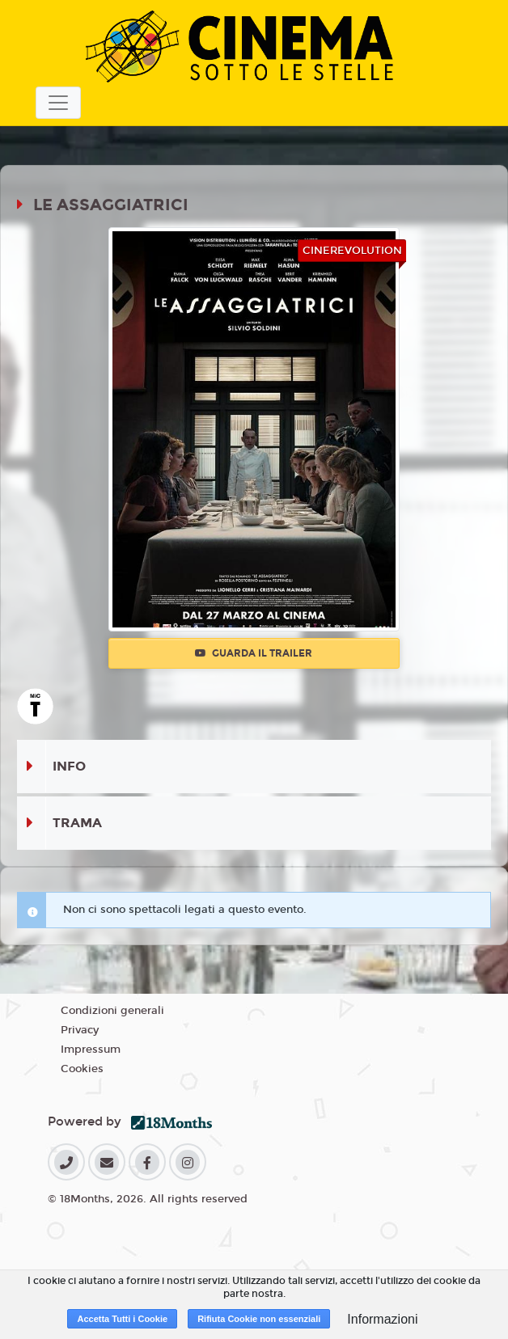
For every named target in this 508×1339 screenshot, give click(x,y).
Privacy (80, 1030)
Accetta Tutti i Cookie (122, 1319)
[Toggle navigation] (58, 103)
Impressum (91, 1049)
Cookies (82, 1068)
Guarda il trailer (253, 653)
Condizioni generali (112, 1010)
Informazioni (382, 1319)
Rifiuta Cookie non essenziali (258, 1319)
